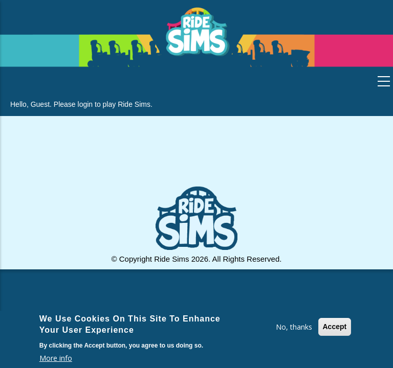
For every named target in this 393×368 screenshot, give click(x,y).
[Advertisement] (196, 157)
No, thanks (294, 327)
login (85, 104)
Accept (335, 327)
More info (55, 358)
